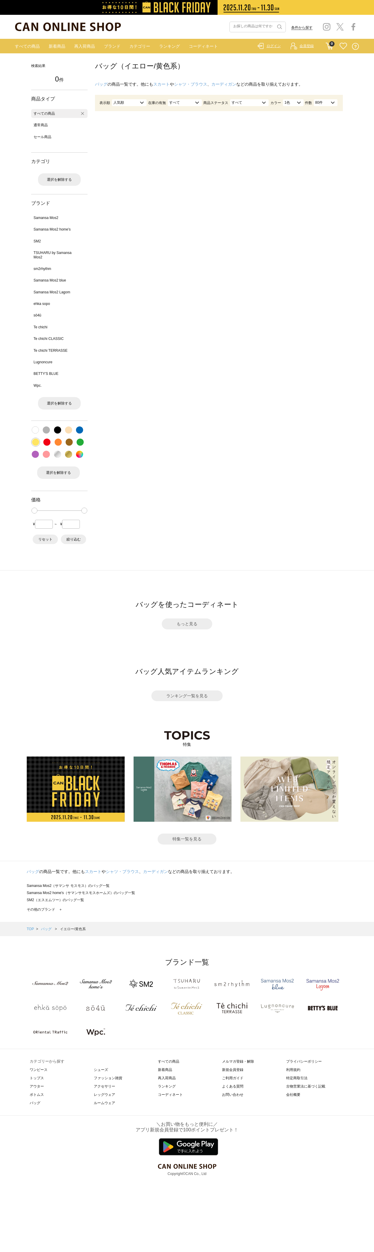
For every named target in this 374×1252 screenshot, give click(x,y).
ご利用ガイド (232, 1078)
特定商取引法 (297, 1078)
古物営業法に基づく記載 (305, 1086)
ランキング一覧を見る (187, 695)
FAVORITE (343, 46)
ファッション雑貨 (108, 1078)
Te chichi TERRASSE (51, 350)
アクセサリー (104, 1086)
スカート (161, 84)
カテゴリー (139, 46)
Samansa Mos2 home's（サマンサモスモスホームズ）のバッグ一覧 (81, 893)
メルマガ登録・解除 (238, 1061)
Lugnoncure (43, 362)
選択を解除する (59, 180)
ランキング (169, 46)
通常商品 (41, 125)
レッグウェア (104, 1095)
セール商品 (42, 137)
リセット (45, 539)
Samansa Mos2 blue (50, 280)
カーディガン (223, 84)
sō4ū (37, 315)
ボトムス (37, 1095)
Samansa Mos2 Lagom (52, 292)
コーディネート (203, 46)
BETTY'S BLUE (46, 374)
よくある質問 (232, 1086)
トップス (37, 1078)
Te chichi (40, 327)
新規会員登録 (232, 1070)
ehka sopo (42, 304)
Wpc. (38, 385)
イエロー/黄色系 (73, 929)
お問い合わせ (232, 1095)
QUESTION (355, 46)
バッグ (101, 84)
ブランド (112, 46)
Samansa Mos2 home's (52, 229)
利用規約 (293, 1070)
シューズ (101, 1070)
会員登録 (306, 46)
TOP (30, 929)
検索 (279, 27)
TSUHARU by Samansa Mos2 (53, 255)
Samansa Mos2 (46, 218)
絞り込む (73, 539)
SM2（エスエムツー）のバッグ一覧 (55, 900)
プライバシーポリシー (304, 1061)
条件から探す (302, 27)
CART (329, 45)
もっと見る (187, 623)
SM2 (37, 241)
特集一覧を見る (187, 839)
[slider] (34, 511)
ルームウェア (104, 1103)
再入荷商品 (84, 46)
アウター (37, 1086)
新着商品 (57, 46)
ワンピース (38, 1070)
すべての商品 (27, 46)
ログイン (274, 46)
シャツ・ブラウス (190, 84)
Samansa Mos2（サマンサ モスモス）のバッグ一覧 (68, 886)
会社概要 (293, 1095)
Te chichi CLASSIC (49, 339)
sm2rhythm (42, 269)
